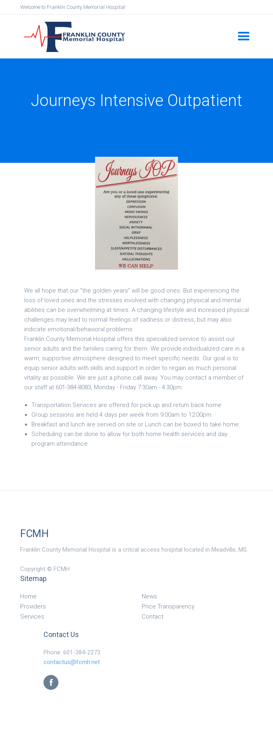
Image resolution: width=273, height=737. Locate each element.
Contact (152, 616)
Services (32, 616)
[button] (244, 36)
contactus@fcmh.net (71, 662)
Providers (33, 606)
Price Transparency (168, 606)
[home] (129, 36)
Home (28, 596)
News (149, 596)
